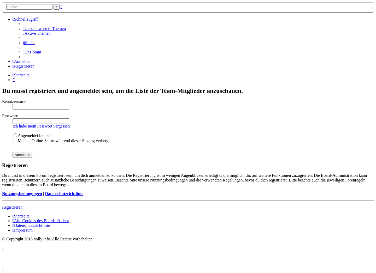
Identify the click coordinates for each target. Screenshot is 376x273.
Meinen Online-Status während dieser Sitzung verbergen (63, 140)
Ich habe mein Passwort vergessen (41, 126)
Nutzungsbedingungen (22, 193)
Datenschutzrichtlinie (64, 193)
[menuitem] (44, 28)
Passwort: (10, 116)
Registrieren (12, 207)
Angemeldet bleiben (32, 135)
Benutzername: (14, 101)
